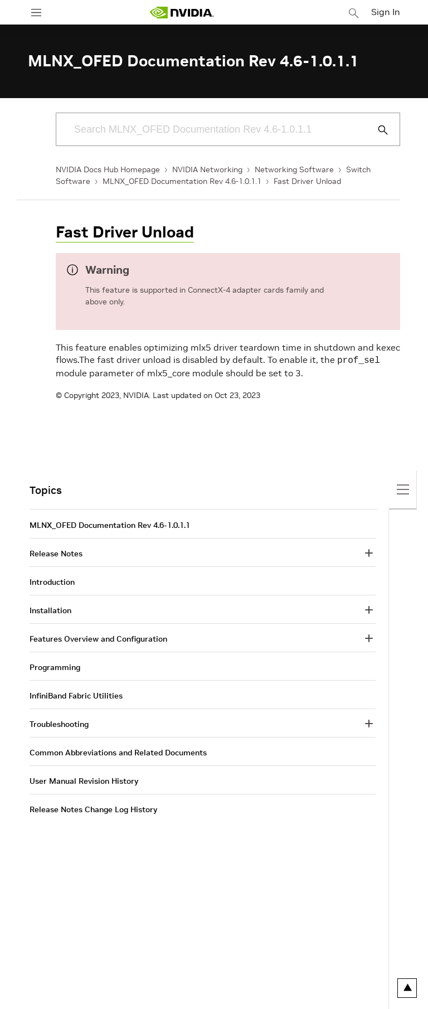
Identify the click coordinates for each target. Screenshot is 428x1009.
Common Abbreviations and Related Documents (118, 751)
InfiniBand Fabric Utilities (76, 695)
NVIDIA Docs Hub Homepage (108, 169)
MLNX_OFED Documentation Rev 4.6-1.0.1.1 (182, 181)
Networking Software (294, 169)
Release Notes (56, 552)
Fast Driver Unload (307, 181)
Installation (50, 609)
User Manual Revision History (84, 780)
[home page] (181, 12)
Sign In (385, 11)
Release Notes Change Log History (93, 808)
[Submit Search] (376, 130)
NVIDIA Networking (207, 169)
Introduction (52, 581)
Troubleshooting (59, 723)
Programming (55, 666)
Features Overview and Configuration (98, 638)
